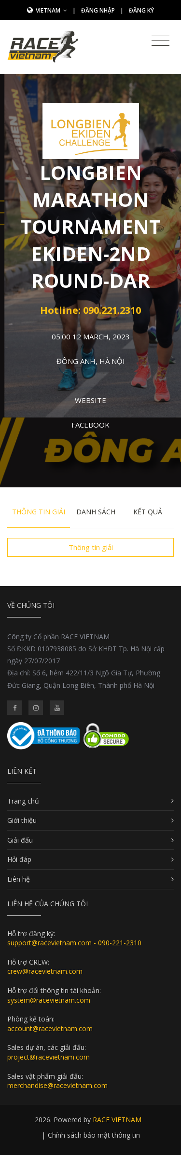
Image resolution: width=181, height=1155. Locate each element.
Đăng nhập (98, 10)
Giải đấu (20, 840)
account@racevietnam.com (50, 1028)
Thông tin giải (38, 511)
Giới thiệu (22, 820)
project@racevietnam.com (48, 1056)
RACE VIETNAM (117, 1119)
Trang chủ (23, 801)
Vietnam (51, 10)
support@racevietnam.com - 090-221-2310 (74, 942)
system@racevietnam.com (48, 1000)
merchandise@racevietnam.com (57, 1085)
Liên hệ (18, 879)
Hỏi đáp (19, 859)
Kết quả (147, 511)
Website (90, 400)
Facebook (90, 425)
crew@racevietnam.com (45, 971)
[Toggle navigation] (160, 41)
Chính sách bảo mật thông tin (94, 1135)
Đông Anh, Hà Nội (90, 361)
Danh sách (95, 511)
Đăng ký (141, 10)
